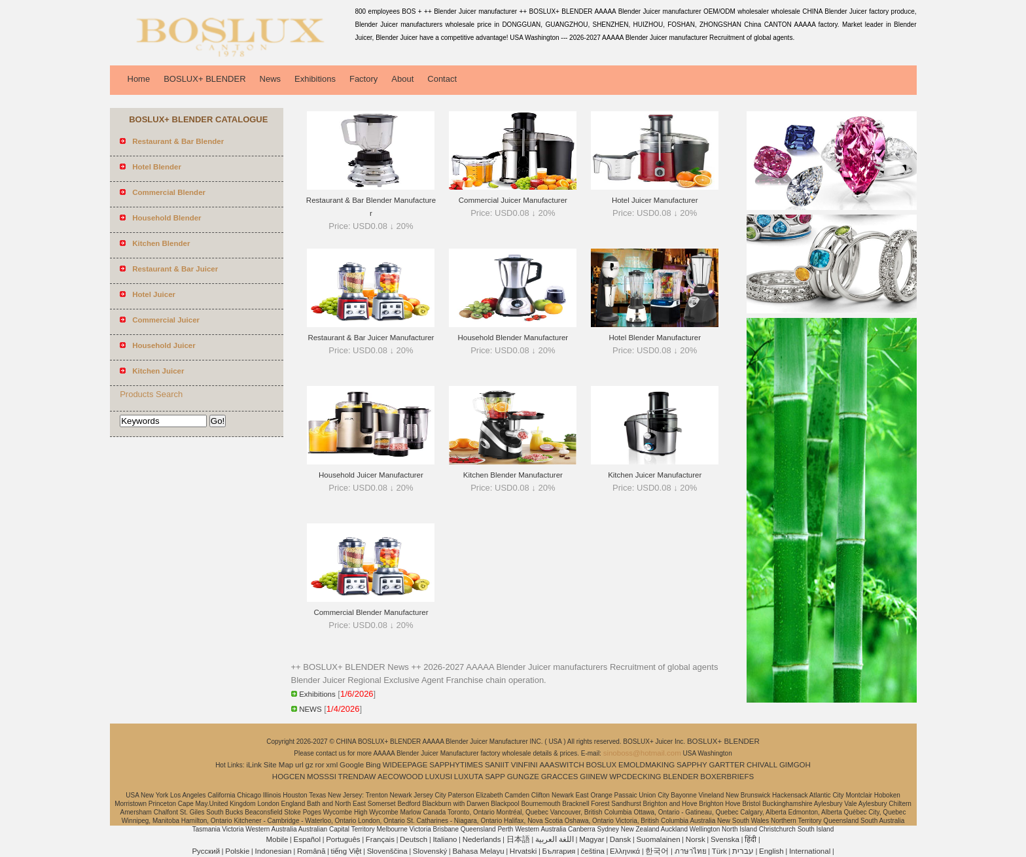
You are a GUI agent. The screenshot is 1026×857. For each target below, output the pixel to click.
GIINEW (593, 776)
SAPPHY (692, 765)
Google (352, 765)
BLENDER (680, 776)
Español (307, 839)
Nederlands (482, 839)
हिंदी (750, 839)
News (270, 79)
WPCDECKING (635, 776)
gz (309, 765)
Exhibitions (315, 79)
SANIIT (497, 765)
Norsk (695, 839)
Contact (442, 79)
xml (332, 765)
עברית (743, 851)
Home (139, 79)
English (771, 851)
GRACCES (559, 776)
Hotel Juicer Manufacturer (655, 200)
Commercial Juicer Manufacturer (513, 200)
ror (320, 765)
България (559, 851)
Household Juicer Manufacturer (371, 475)
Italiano (445, 839)
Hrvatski (523, 851)
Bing (373, 765)
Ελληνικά (625, 851)
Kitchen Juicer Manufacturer (654, 475)
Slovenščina (387, 851)
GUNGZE (523, 776)
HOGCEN (288, 776)
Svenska (725, 839)
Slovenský (430, 851)
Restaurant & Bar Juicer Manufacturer (371, 337)
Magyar (591, 839)
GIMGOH (795, 765)
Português (343, 839)
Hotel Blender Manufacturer (655, 337)
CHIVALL (762, 765)
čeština (593, 851)
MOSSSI (321, 776)
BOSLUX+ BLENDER (204, 79)
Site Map (278, 765)
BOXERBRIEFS (727, 776)
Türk (719, 851)
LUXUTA (469, 776)
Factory (363, 79)
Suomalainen (658, 839)
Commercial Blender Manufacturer (370, 612)
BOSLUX (601, 765)
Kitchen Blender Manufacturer (513, 475)
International (809, 851)
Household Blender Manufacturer (512, 337)
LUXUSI (439, 776)
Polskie (237, 851)
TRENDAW (357, 776)
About (402, 79)
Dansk (620, 839)
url (299, 765)
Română (311, 851)
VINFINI (524, 765)
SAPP (495, 776)
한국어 (657, 851)
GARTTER (727, 765)
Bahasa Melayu (478, 851)
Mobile (277, 839)
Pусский (206, 851)
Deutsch (413, 839)
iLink (254, 765)
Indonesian (273, 851)
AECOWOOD (400, 776)
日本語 (518, 839)
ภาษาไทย (691, 851)
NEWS (310, 709)
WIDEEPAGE (405, 765)
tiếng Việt (346, 851)
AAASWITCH (561, 765)
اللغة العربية (554, 839)
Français (380, 839)
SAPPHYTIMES (456, 765)
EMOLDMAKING (646, 765)
